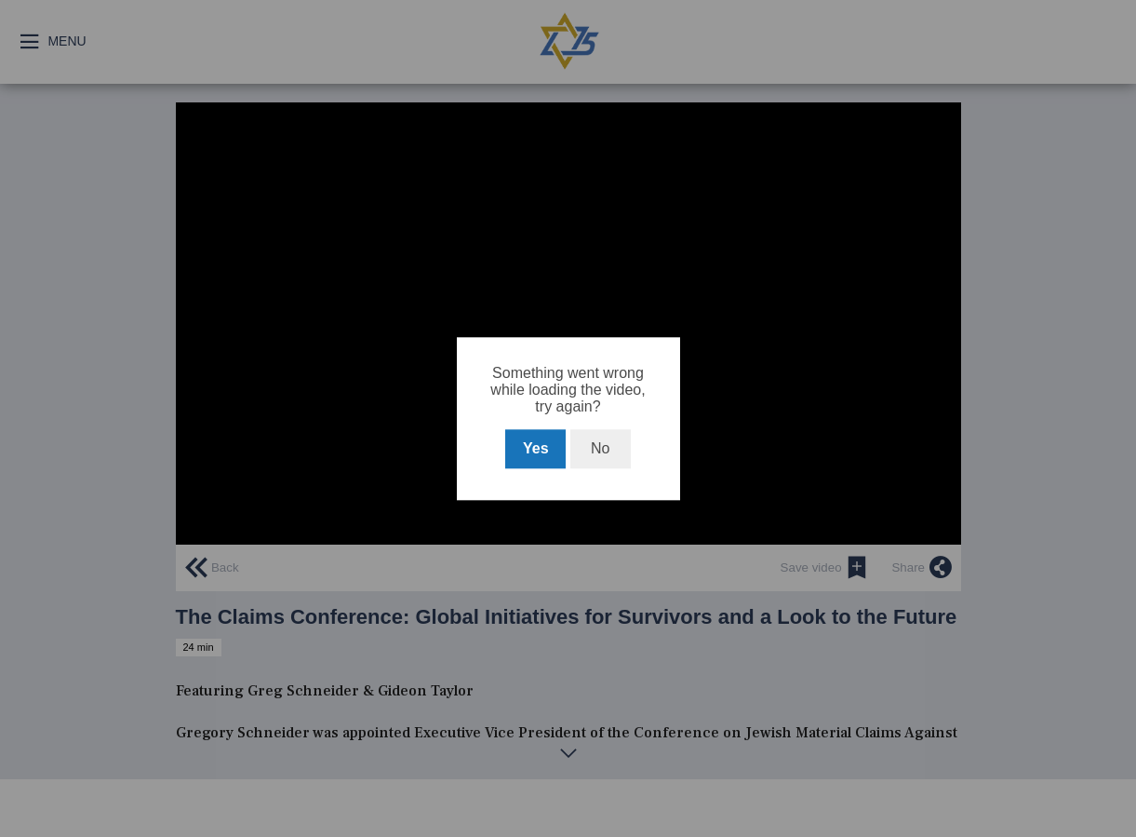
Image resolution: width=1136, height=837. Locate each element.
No (600, 448)
